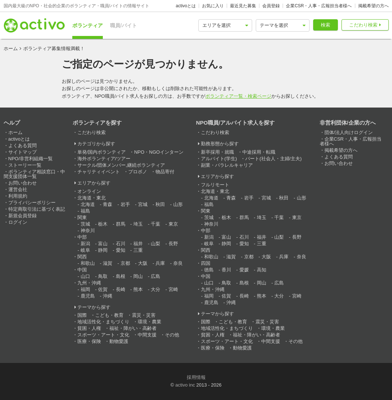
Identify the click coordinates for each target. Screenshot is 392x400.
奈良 (178, 263)
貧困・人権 (89, 328)
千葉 (155, 224)
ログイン (17, 222)
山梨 (155, 243)
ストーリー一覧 (24, 165)
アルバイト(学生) (219, 158)
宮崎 (173, 289)
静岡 (103, 250)
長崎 (120, 289)
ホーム (11, 48)
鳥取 (103, 276)
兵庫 (160, 263)
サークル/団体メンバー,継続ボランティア (121, 165)
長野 (173, 243)
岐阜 (85, 250)
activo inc (185, 385)
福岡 (85, 289)
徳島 (209, 269)
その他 (172, 335)
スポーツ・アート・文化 (103, 335)
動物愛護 (118, 341)
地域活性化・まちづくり (103, 321)
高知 (261, 269)
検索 (325, 25)
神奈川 (88, 230)
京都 (125, 263)
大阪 (142, 263)
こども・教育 (109, 315)
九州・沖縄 (89, 283)
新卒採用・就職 (217, 152)
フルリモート (215, 184)
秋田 (160, 204)
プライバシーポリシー (32, 202)
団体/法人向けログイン (348, 132)
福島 (85, 211)
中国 (82, 269)
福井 (138, 243)
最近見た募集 (243, 5)
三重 (138, 250)
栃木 (103, 224)
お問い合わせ (22, 183)
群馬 (120, 224)
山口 (85, 276)
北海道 (88, 204)
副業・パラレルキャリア (227, 165)
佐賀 (103, 289)
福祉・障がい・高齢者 (133, 328)
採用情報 (196, 377)
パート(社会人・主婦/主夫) (273, 158)
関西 (82, 256)
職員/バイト (123, 25)
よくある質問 (22, 145)
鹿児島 (88, 296)
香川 (226, 269)
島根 (120, 276)
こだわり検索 (363, 25)
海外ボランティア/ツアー (104, 158)
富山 (103, 243)
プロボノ (137, 171)
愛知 (120, 250)
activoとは (186, 5)
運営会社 (17, 189)
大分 (155, 289)
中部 (82, 237)
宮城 (142, 204)
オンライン (89, 191)
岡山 (138, 276)
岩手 (125, 204)
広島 (155, 276)
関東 (82, 217)
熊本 (138, 289)
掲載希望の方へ (373, 5)
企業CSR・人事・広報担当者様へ (319, 5)
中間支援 (147, 335)
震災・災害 (143, 315)
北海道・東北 (91, 198)
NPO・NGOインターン (158, 152)
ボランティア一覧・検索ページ (238, 96)
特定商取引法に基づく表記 (36, 209)
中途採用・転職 (258, 152)
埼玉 (138, 224)
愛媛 (244, 269)
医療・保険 (89, 341)
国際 (82, 315)
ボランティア (87, 25)
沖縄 (107, 296)
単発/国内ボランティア (101, 152)
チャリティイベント (98, 171)
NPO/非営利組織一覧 (30, 158)
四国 (205, 263)
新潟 (85, 243)
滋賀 (107, 263)
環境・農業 (149, 321)
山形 (178, 204)
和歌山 (88, 263)
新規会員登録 (22, 215)
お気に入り (213, 5)
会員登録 (271, 5)
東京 (173, 224)
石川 (120, 243)
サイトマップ (22, 152)
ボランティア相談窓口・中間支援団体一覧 (34, 174)
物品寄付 (164, 171)
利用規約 (17, 196)
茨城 (85, 224)
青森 (107, 204)
